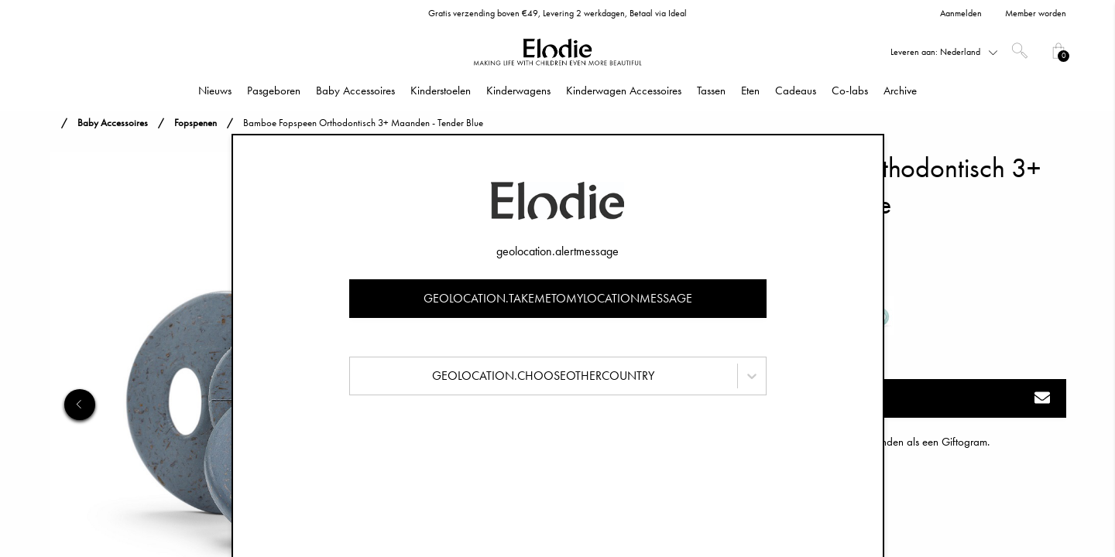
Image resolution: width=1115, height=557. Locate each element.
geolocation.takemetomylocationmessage (558, 298)
